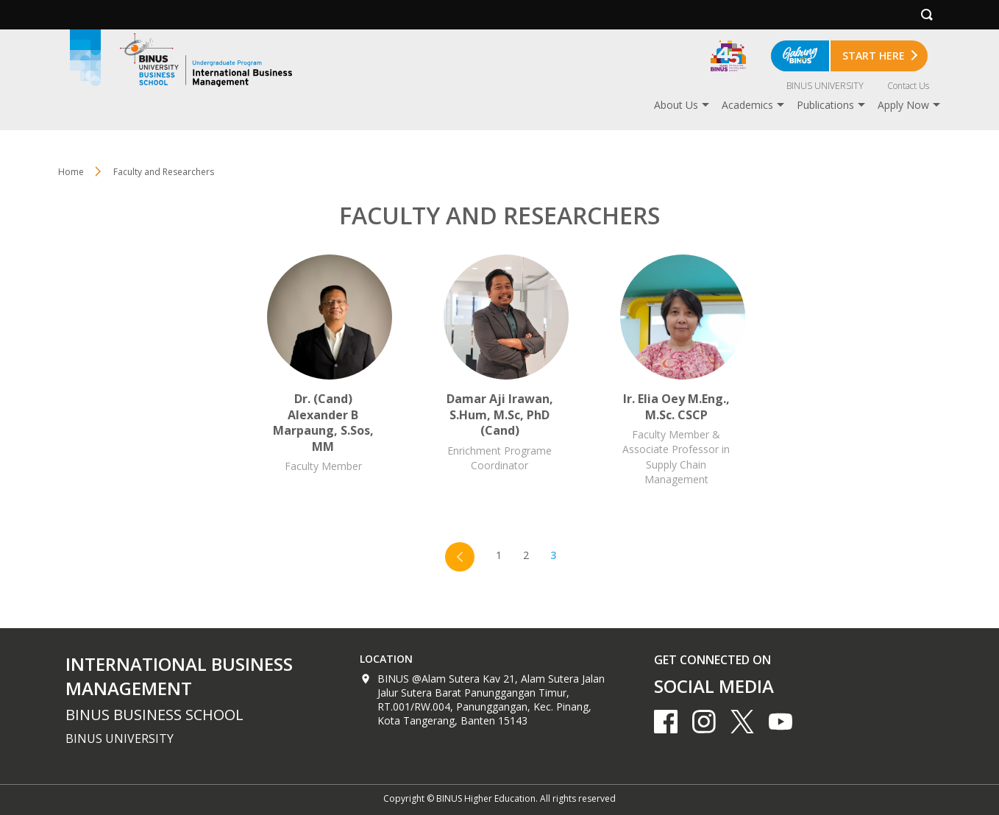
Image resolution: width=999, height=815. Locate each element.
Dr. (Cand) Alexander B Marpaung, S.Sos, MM (322, 371)
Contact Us (908, 85)
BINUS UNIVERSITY (825, 85)
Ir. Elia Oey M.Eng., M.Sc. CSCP (676, 371)
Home (71, 172)
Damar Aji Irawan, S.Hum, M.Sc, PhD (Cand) (499, 371)
